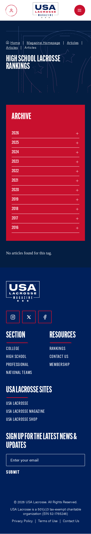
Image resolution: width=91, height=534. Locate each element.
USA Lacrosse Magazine (25, 411)
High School (16, 357)
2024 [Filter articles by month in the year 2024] (15, 152)
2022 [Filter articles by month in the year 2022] (15, 171)
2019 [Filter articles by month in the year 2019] (15, 199)
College (12, 349)
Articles (73, 42)
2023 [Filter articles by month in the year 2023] (15, 161)
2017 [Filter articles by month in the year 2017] (15, 218)
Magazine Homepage (43, 42)
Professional (17, 365)
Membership (60, 365)
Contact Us (59, 357)
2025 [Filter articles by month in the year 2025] (15, 142)
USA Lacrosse (17, 403)
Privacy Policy (22, 520)
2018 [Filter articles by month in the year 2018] (15, 209)
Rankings (58, 349)
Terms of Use (48, 520)
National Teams (19, 373)
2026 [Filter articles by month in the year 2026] (15, 133)
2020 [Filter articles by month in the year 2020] (15, 190)
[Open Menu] (79, 10)
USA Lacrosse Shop (21, 419)
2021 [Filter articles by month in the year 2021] (15, 180)
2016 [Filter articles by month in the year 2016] (15, 228)
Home (15, 42)
